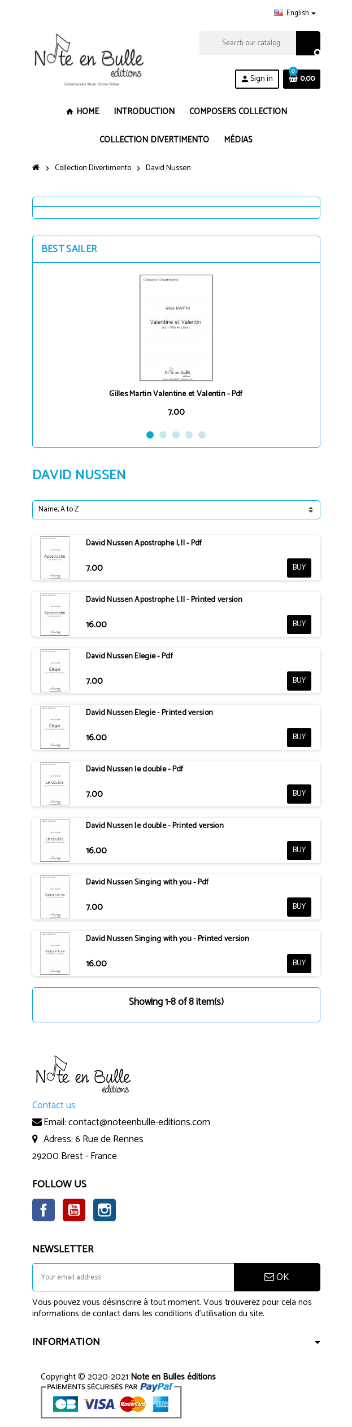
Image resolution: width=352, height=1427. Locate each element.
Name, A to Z (58, 509)
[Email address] (133, 1277)
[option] (176, 345)
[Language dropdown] (295, 13)
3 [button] (176, 435)
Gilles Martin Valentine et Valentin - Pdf (175, 394)
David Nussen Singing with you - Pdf (147, 882)
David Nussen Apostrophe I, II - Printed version (164, 599)
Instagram (104, 1210)
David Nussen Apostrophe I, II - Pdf (144, 543)
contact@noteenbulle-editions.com (139, 1122)
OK (276, 1277)
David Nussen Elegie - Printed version (149, 712)
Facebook (43, 1210)
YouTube (74, 1210)
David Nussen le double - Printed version (155, 825)
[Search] (259, 43)
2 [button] (163, 435)
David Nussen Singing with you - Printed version (167, 938)
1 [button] (150, 435)
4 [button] (189, 435)
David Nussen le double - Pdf (135, 769)
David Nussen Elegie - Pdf (129, 656)
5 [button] (202, 435)
